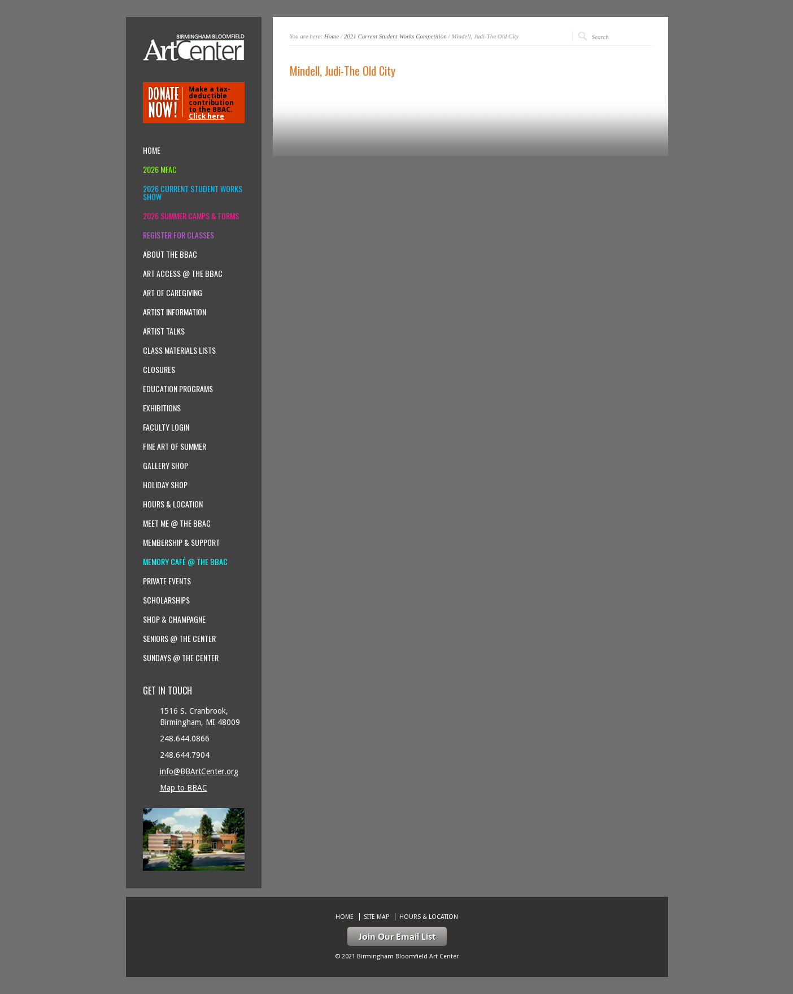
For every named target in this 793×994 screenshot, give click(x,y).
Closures (159, 370)
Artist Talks (164, 331)
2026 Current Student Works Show (192, 193)
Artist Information (174, 312)
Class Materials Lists (179, 350)
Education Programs (178, 389)
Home (331, 36)
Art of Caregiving (172, 293)
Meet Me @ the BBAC (177, 523)
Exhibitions (162, 408)
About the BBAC (170, 254)
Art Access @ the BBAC (183, 273)
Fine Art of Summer (174, 446)
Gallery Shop (165, 466)
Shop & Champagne (174, 619)
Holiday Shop (165, 485)
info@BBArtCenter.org (199, 771)
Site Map (376, 917)
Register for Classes (178, 235)
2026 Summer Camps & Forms (191, 216)
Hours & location (173, 504)
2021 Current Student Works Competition (395, 36)
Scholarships (166, 600)
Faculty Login (166, 427)
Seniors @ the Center (179, 639)
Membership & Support (181, 542)
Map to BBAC (183, 787)
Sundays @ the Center (181, 658)
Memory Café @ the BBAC (185, 562)
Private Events (167, 581)
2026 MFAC (160, 169)
